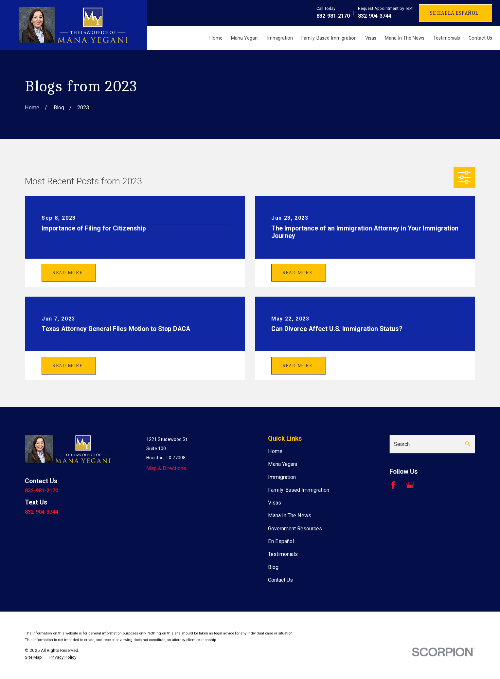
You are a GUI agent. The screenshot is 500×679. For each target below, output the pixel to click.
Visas (274, 503)
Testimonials (283, 554)
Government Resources (295, 528)
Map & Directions (166, 468)
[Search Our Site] (467, 444)
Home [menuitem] (216, 38)
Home (275, 451)
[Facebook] (393, 485)
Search (402, 444)
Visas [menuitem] (370, 38)
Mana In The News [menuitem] (404, 38)
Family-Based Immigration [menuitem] (329, 38)
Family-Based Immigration (298, 490)
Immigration (282, 477)
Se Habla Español (454, 13)
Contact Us (280, 580)
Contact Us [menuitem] (480, 38)
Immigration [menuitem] (280, 38)
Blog (273, 567)
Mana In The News (289, 515)
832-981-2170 (333, 16)
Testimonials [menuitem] (446, 38)
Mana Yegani (282, 464)
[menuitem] (33, 657)
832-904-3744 (374, 16)
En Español (281, 541)
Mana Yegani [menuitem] (245, 38)
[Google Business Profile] (410, 485)
